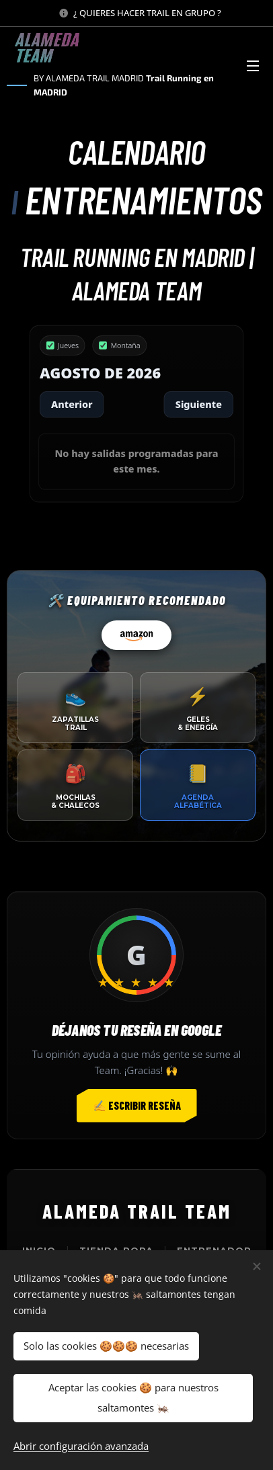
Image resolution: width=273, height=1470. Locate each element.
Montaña (120, 345)
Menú (253, 66)
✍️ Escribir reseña (137, 1105)
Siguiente (199, 404)
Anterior (72, 404)
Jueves (62, 345)
